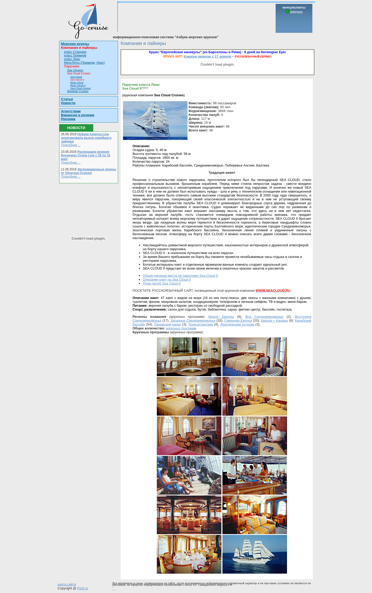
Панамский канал (167, 324)
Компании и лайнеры (79, 48)
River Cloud (76, 82)
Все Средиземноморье (264, 317)
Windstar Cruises (77, 91)
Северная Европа (238, 320)
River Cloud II (78, 85)
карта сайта (67, 584)
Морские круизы (75, 44)
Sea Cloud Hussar (80, 88)
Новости (68, 103)
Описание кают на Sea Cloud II (167, 279)
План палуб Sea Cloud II (162, 283)
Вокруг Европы (221, 317)
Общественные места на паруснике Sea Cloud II (180, 276)
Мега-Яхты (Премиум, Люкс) (84, 63)
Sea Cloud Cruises (78, 73)
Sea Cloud (76, 76)
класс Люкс (72, 59)
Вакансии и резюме (77, 115)
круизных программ (181, 328)
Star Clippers (75, 70)
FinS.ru (82, 588)
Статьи (67, 99)
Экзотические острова (237, 324)
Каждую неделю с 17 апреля (207, 56)
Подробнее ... (71, 145)
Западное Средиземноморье (192, 320)
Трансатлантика (200, 324)
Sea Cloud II (77, 79)
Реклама (68, 119)
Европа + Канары (274, 320)
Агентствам (71, 111)
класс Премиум (75, 55)
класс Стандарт (75, 52)
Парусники (71, 66)
